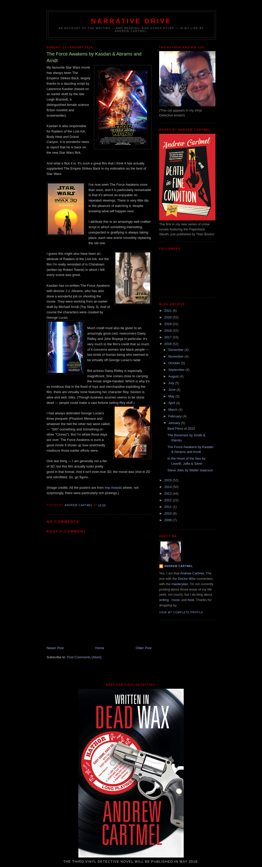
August (174, 376)
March (173, 410)
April (172, 403)
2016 (168, 344)
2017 (168, 337)
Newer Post (55, 648)
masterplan (179, 584)
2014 (168, 487)
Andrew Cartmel (178, 566)
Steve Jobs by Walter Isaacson (190, 470)
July (171, 383)
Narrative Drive (131, 21)
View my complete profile (181, 612)
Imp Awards (113, 488)
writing (164, 600)
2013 (168, 493)
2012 (168, 500)
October (174, 363)
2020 (168, 317)
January (174, 423)
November (176, 356)
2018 (168, 330)
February (175, 416)
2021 (168, 311)
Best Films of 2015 (181, 428)
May (172, 396)
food (191, 600)
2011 (168, 507)
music (175, 600)
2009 (168, 520)
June (172, 390)
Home (99, 648)
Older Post (143, 648)
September (176, 370)
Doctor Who (187, 579)
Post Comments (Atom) (84, 657)
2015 (168, 480)
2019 (168, 324)
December (176, 350)
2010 (168, 513)
